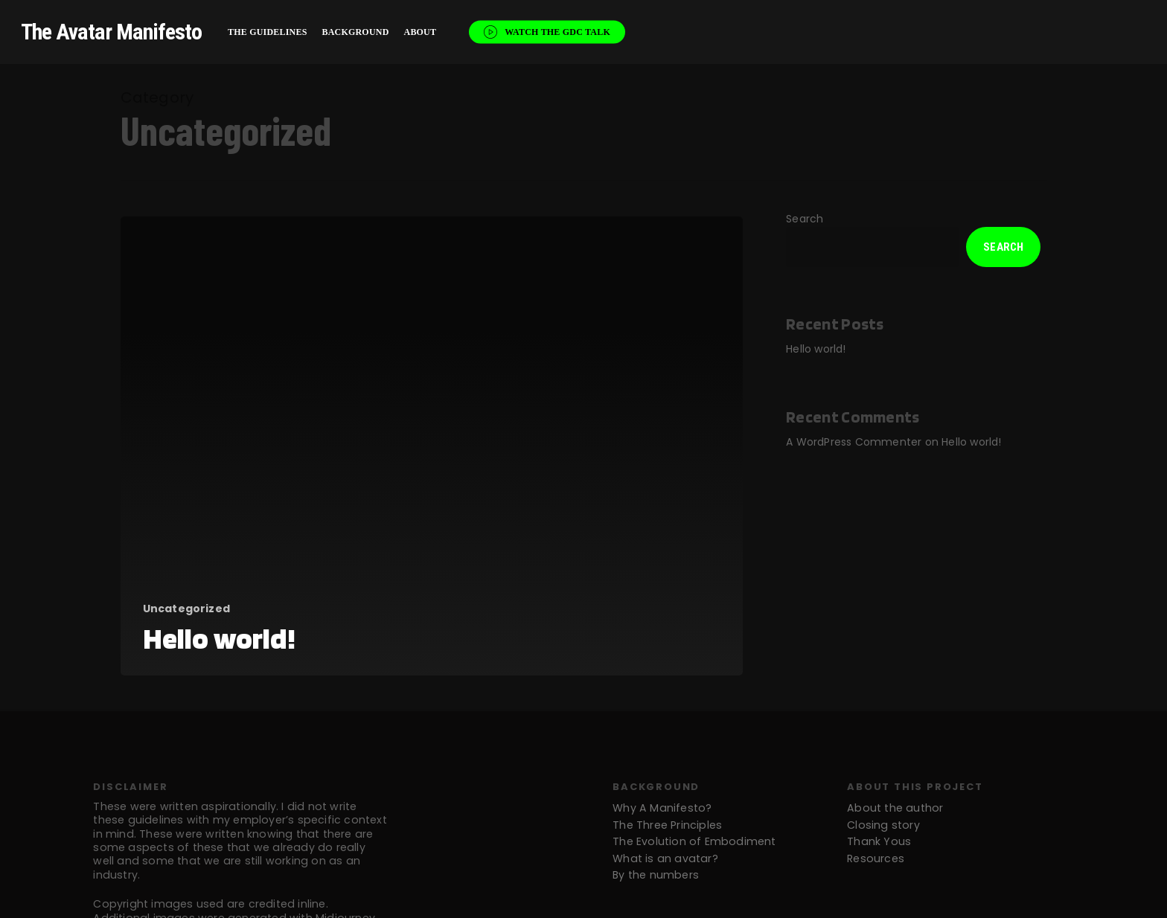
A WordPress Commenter (853, 441)
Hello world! (815, 348)
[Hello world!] (432, 445)
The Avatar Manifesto (111, 32)
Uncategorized (187, 609)
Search (804, 218)
